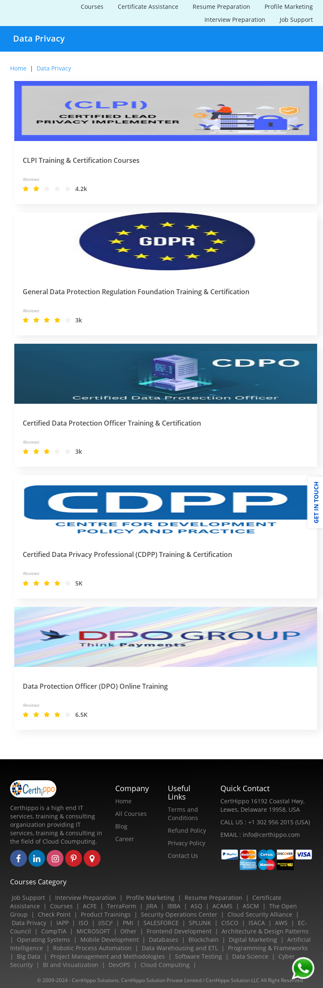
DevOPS (119, 965)
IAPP (62, 923)
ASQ (196, 906)
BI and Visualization (70, 965)
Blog (121, 826)
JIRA (151, 906)
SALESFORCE (161, 923)
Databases (163, 940)
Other (128, 931)
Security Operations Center (179, 914)
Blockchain (203, 940)
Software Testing (198, 956)
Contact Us (183, 856)
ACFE (90, 906)
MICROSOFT (93, 931)
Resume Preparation (221, 6)
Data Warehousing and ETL (180, 948)
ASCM (251, 906)
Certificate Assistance (148, 6)
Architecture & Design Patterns (265, 931)
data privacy (54, 68)
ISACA (257, 923)
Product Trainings (106, 914)
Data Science (250, 956)
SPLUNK (200, 923)
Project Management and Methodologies (107, 956)
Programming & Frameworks (268, 948)
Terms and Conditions (183, 813)
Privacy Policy (186, 843)
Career (124, 839)
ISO (83, 923)
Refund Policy (187, 830)
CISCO (229, 923)
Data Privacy (29, 923)
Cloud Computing (165, 965)
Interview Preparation (234, 20)
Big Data (28, 956)
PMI (128, 923)
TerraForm (121, 906)
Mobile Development (109, 940)
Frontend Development (179, 931)
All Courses (131, 814)
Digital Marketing (253, 940)
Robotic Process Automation (92, 948)
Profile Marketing (289, 6)
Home (18, 68)
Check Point (54, 914)
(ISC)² (105, 923)
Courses (92, 6)
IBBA (173, 906)
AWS (281, 923)
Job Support (296, 20)
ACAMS (222, 906)
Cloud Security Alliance (260, 914)
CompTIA (53, 931)
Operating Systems (43, 940)
